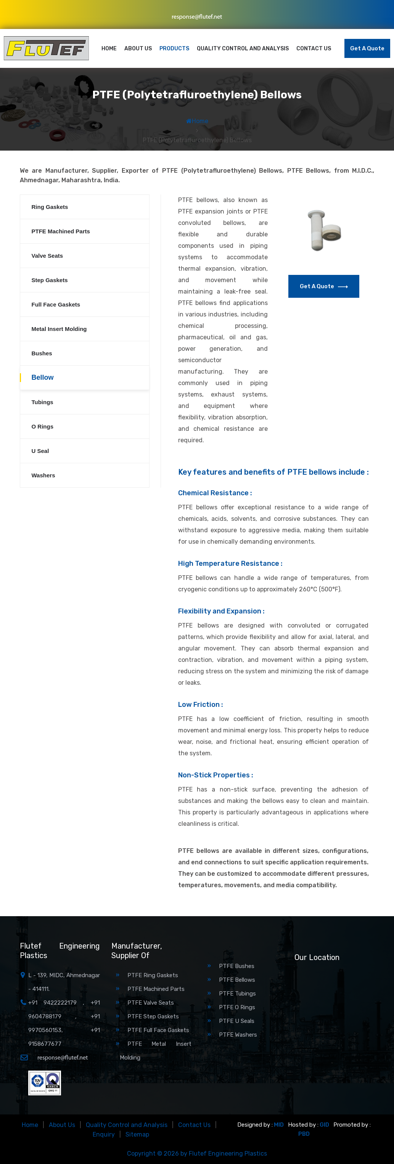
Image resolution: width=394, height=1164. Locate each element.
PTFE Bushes (236, 966)
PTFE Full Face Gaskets (158, 1030)
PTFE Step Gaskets (153, 1016)
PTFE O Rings (237, 1007)
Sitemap (137, 1134)
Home (109, 48)
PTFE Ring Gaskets (152, 975)
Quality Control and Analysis (243, 48)
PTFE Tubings (237, 993)
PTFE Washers (238, 1034)
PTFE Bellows (237, 979)
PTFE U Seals (236, 1021)
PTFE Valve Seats (150, 1002)
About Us (138, 48)
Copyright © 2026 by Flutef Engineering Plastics (197, 1153)
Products (174, 48)
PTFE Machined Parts (156, 989)
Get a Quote (367, 48)
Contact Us (313, 48)
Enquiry (104, 1134)
